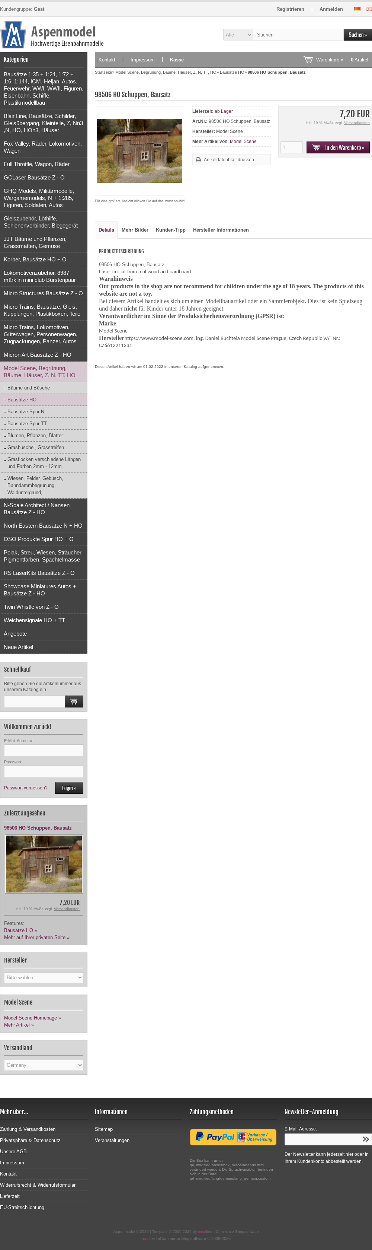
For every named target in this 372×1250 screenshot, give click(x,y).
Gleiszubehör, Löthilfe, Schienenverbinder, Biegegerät (41, 222)
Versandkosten (67, 909)
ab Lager (224, 111)
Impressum (143, 60)
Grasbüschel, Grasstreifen (35, 447)
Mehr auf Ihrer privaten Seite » (37, 937)
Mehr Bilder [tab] (135, 230)
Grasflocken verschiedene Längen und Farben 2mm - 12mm (44, 463)
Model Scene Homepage (30, 1018)
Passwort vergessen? (26, 788)
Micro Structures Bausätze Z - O (43, 293)
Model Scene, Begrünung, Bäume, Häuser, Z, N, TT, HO (40, 371)
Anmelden (331, 9)
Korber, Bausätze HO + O (35, 259)
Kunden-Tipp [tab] (171, 230)
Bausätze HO (21, 400)
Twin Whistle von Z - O (31, 607)
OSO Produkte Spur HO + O (39, 539)
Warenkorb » (342, 60)
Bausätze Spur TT (27, 423)
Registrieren (290, 9)
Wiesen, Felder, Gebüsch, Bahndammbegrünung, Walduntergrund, (35, 485)
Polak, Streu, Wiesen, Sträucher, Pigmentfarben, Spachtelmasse (43, 556)
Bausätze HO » (20, 930)
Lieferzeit (10, 1196)
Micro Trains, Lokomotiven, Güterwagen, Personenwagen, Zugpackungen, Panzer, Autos (40, 334)
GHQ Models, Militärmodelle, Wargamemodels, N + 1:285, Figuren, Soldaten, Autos (39, 198)
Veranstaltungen (112, 1140)
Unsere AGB (13, 1151)
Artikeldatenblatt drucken (229, 159)
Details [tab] (106, 230)
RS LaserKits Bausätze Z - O (39, 573)
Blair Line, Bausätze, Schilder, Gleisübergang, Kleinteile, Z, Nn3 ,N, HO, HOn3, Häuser (43, 123)
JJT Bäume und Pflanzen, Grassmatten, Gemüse (35, 242)
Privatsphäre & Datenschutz (30, 1140)
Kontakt (107, 60)
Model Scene (243, 141)
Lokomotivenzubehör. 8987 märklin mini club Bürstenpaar (40, 276)
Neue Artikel (18, 647)
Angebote (15, 633)
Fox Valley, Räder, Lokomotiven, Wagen (43, 147)
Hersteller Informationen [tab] (221, 230)
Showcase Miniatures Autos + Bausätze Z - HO (40, 590)
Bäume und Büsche (28, 388)
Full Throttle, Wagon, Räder (37, 164)
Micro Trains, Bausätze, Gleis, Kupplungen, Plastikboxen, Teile (42, 310)
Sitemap (104, 1129)
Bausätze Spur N (25, 411)
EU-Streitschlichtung (22, 1207)
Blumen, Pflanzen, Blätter (35, 435)
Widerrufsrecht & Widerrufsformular (38, 1185)
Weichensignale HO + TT (34, 620)
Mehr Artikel (17, 1025)
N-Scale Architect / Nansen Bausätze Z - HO (37, 508)
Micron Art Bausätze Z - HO (37, 355)
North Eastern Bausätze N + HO (43, 525)
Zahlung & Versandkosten (27, 1129)
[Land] (43, 1065)
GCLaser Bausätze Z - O (34, 177)
